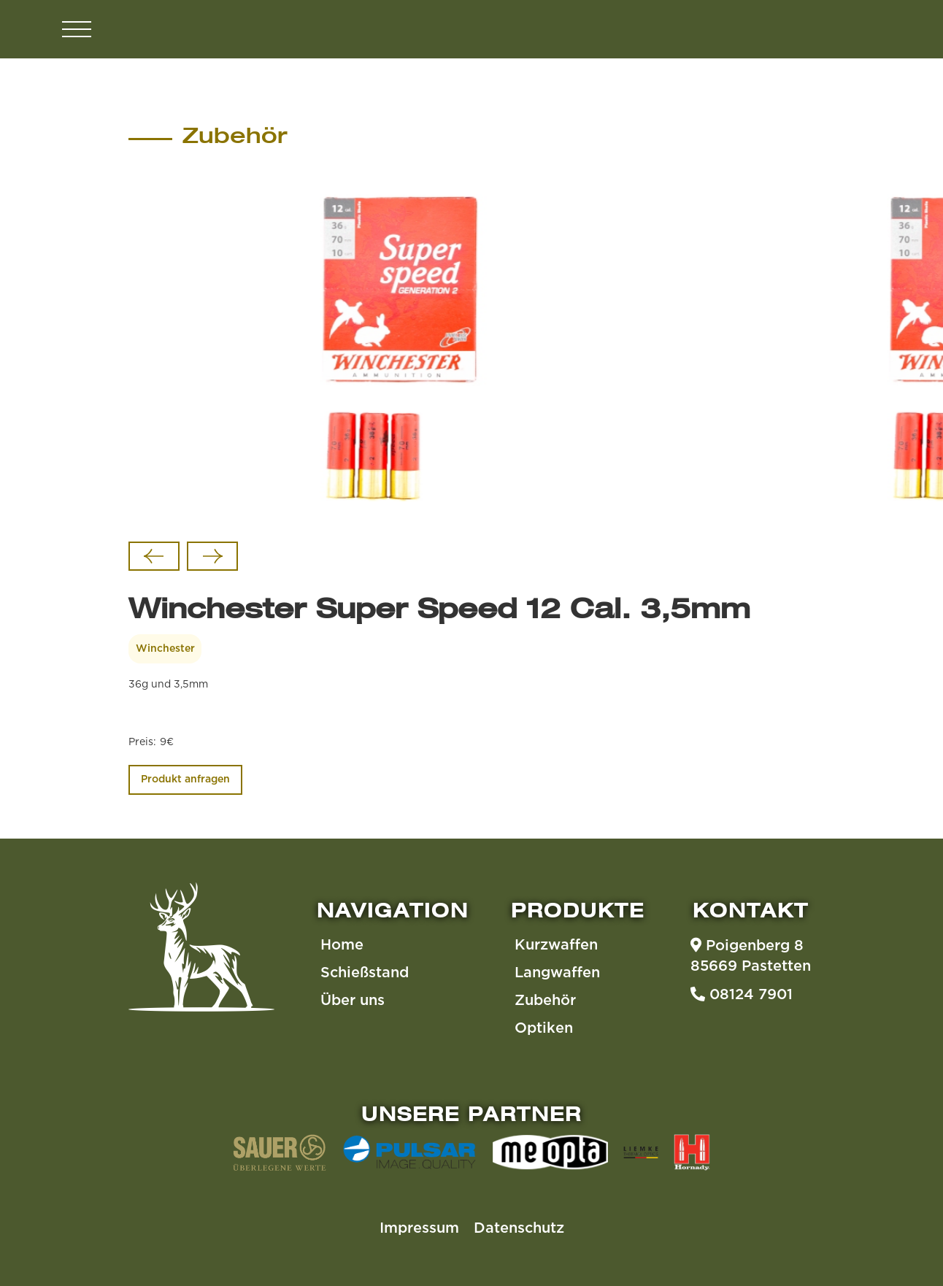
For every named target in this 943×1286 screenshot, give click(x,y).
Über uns (352, 1000)
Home (341, 945)
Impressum (419, 1228)
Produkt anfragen (185, 779)
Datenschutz (519, 1228)
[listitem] (401, 351)
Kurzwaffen (556, 945)
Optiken (544, 1028)
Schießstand (364, 973)
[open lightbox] (401, 351)
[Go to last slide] (154, 556)
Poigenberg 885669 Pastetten (750, 955)
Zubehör (545, 1000)
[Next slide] (212, 556)
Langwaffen (557, 973)
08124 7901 (741, 994)
